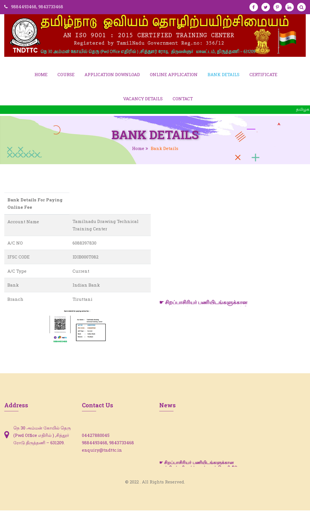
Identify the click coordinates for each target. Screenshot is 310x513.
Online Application (174, 75)
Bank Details (223, 75)
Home (40, 75)
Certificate (263, 75)
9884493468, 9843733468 (37, 6)
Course (66, 75)
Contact (183, 101)
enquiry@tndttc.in (102, 452)
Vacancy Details (143, 101)
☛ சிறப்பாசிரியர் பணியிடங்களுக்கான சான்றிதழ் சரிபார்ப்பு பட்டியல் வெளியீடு (198, 468)
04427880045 (95, 438)
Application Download (112, 75)
